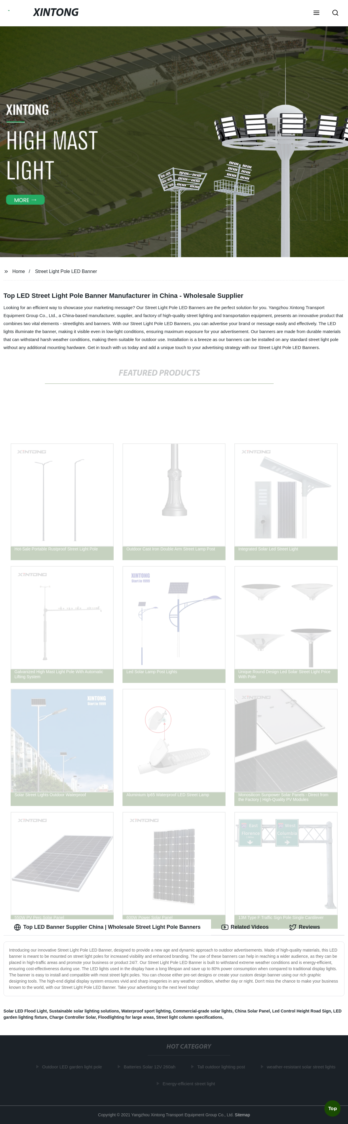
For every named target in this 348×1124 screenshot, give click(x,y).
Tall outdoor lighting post (222, 1066)
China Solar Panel (252, 1011)
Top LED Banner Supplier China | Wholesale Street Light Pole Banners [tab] (107, 927)
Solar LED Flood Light (25, 1011)
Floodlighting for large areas (126, 1017)
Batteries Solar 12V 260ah (150, 1066)
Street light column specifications (189, 1017)
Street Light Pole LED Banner (66, 271)
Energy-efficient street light (189, 1083)
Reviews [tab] (304, 927)
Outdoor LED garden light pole (73, 1066)
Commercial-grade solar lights (203, 1011)
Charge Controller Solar (72, 1017)
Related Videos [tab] (245, 927)
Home (18, 271)
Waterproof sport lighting (146, 1011)
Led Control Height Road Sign (301, 1011)
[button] (316, 13)
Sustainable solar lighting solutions (84, 1011)
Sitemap (242, 1114)
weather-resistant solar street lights (301, 1066)
